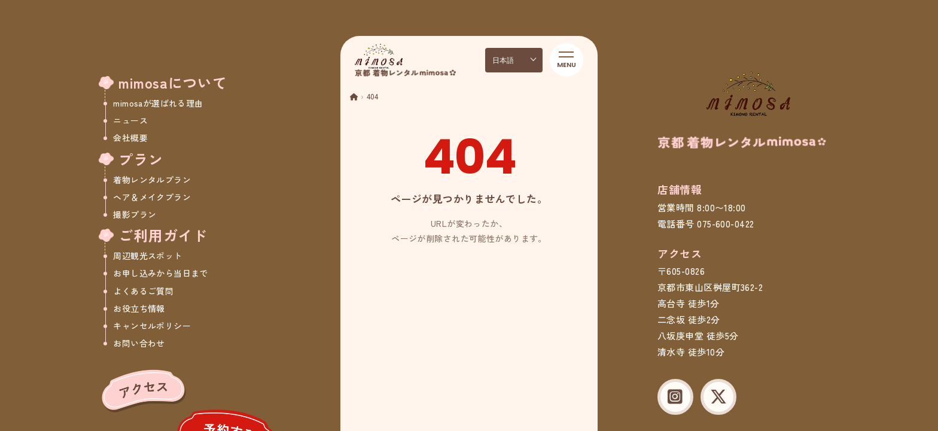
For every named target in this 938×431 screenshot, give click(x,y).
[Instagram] (675, 397)
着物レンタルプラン (152, 180)
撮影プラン (134, 214)
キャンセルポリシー (152, 326)
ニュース (130, 120)
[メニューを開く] (566, 60)
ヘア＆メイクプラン (152, 197)
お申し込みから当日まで (160, 273)
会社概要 (130, 138)
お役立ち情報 (139, 308)
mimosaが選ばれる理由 (158, 103)
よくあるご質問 (143, 291)
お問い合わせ (139, 343)
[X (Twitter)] (718, 397)
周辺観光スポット (147, 256)
